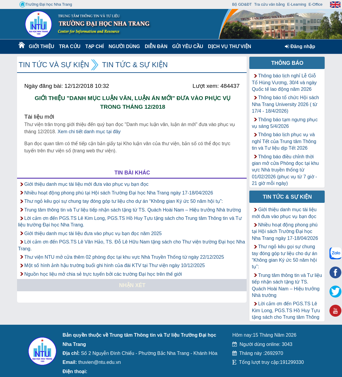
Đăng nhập (300, 46)
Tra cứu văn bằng (269, 4)
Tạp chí (94, 46)
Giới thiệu (41, 46)
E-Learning (296, 4)
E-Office (316, 4)
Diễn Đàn (156, 46)
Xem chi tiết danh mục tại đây (88, 131)
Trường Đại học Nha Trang (45, 4)
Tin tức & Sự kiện (135, 65)
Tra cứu (69, 46)
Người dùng (124, 46)
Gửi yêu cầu (187, 46)
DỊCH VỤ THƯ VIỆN (228, 46)
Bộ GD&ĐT (242, 4)
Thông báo (287, 63)
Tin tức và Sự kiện (54, 65)
